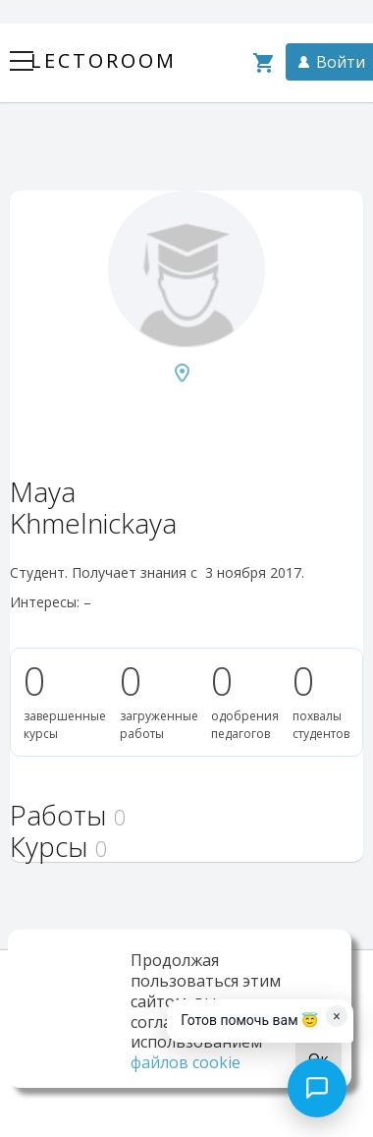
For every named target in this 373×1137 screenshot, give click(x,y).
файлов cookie (185, 1062)
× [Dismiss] (336, 1016)
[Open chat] (317, 1087)
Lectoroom (103, 60)
